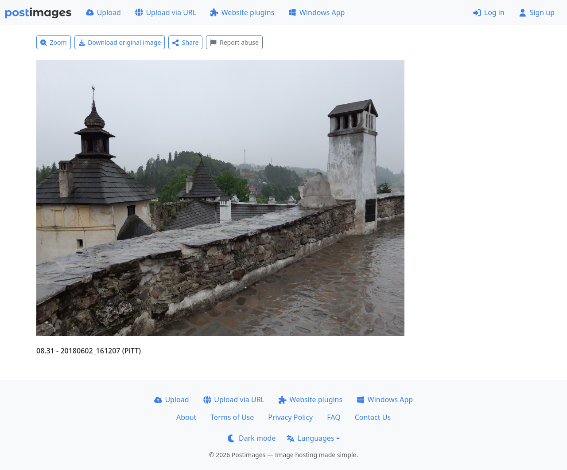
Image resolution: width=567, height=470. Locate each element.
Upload (103, 12)
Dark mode (252, 438)
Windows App (316, 12)
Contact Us (373, 417)
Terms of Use (232, 417)
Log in (489, 12)
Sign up (537, 12)
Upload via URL (165, 12)
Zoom (53, 42)
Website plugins (242, 12)
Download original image (119, 42)
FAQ (333, 417)
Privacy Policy (290, 417)
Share (185, 42)
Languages (310, 438)
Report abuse (234, 42)
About (186, 417)
